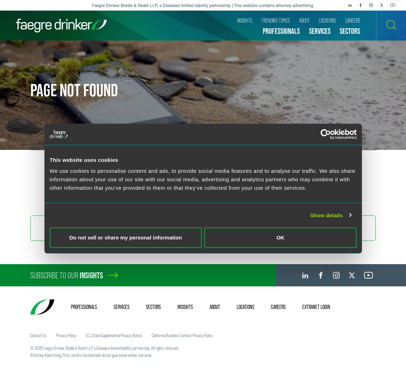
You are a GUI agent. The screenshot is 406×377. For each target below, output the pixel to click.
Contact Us (38, 335)
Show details (326, 215)
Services (121, 307)
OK (281, 238)
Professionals (84, 307)
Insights (185, 307)
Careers (278, 307)
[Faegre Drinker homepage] (61, 25)
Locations (245, 307)
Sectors (153, 307)
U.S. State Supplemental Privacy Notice (114, 335)
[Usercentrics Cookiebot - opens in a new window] (326, 134)
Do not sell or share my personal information (125, 238)
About (215, 307)
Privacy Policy (66, 335)
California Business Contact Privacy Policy (182, 335)
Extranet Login (316, 307)
